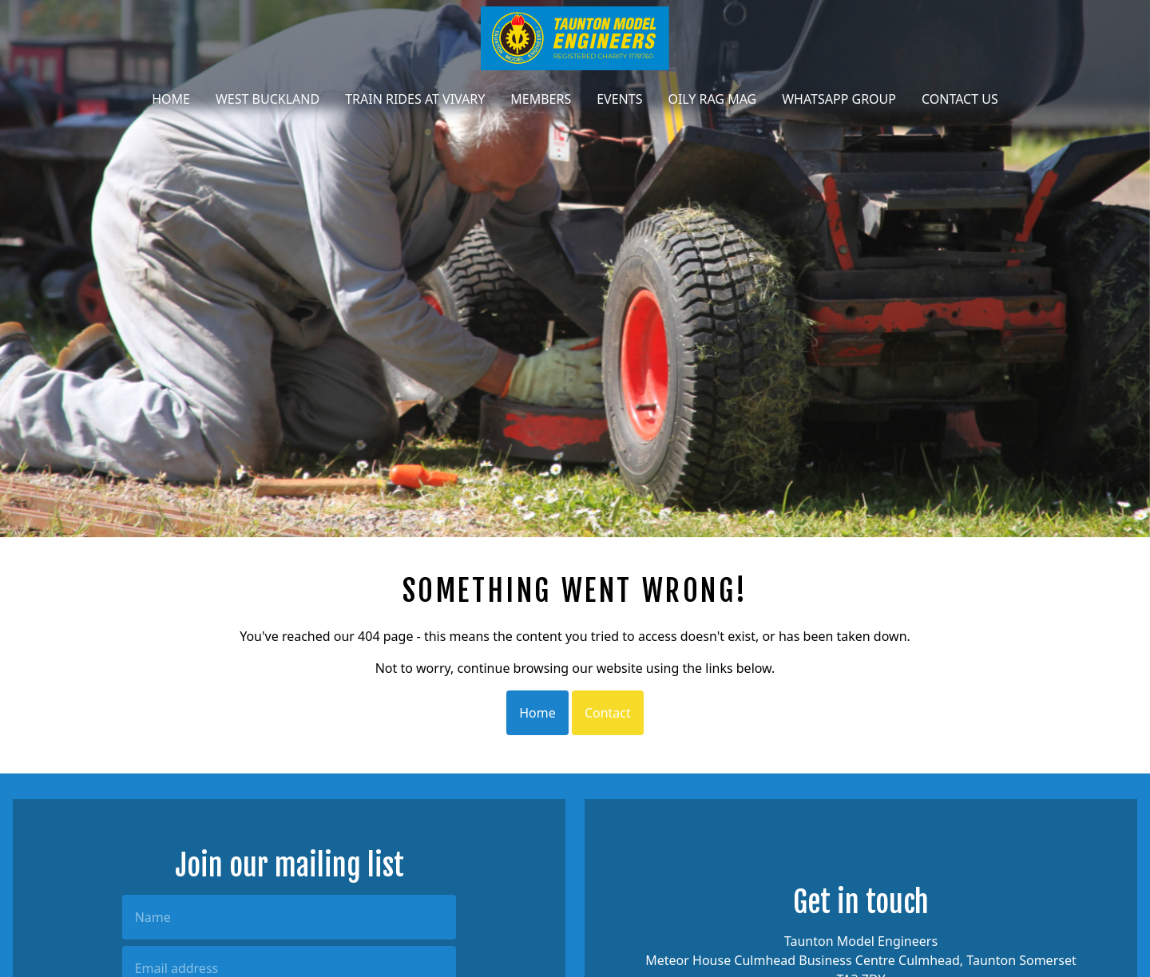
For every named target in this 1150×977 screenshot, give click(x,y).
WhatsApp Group (839, 99)
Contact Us (960, 99)
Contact (608, 713)
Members (540, 99)
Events (619, 99)
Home (171, 99)
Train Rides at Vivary (415, 99)
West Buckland (267, 99)
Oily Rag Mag (712, 99)
